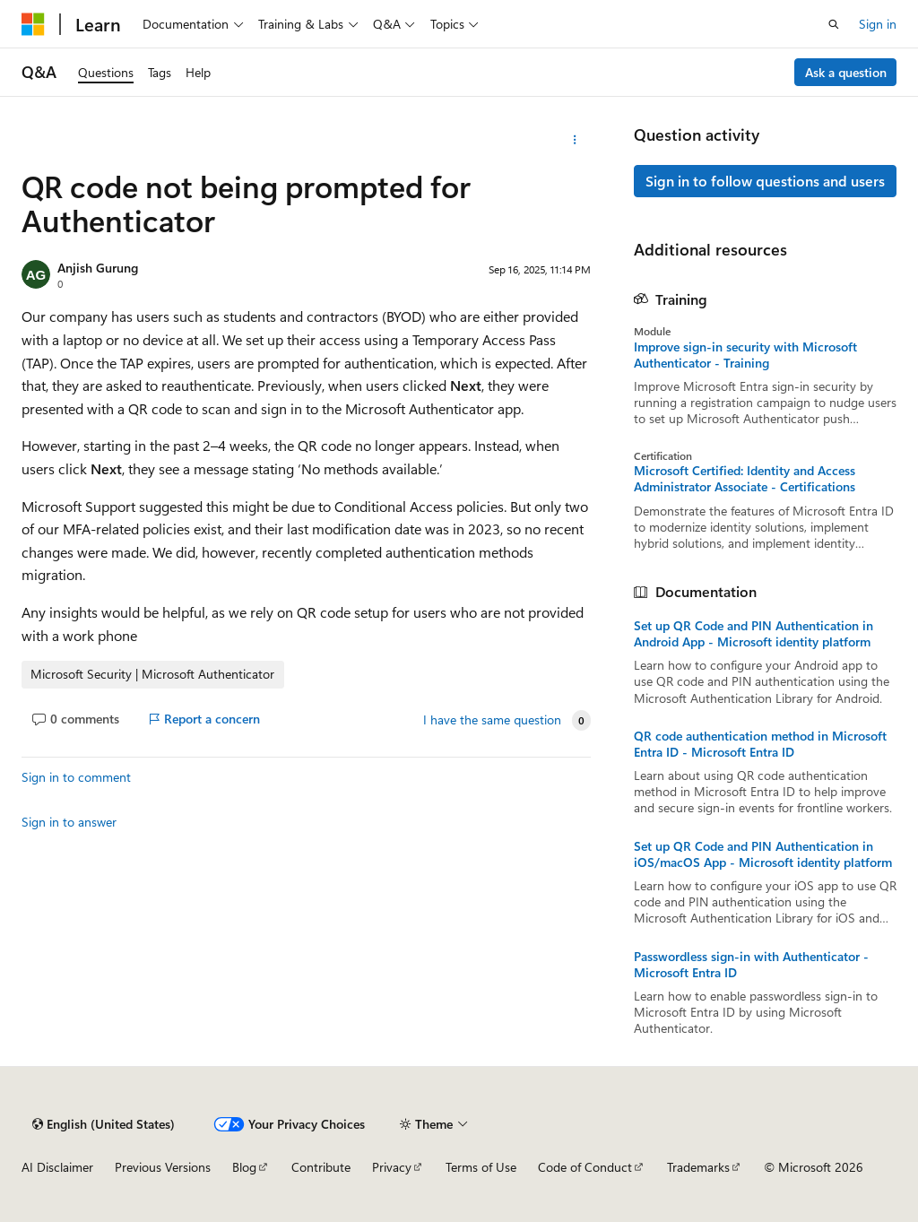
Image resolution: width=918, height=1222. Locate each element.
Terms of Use (481, 1166)
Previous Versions (163, 1166)
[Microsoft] (33, 24)
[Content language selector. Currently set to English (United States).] (104, 1124)
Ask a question (846, 72)
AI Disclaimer (57, 1166)
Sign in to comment (76, 776)
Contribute (321, 1166)
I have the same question (492, 720)
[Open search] (834, 24)
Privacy (391, 1166)
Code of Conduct (585, 1166)
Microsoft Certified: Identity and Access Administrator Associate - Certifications (744, 479)
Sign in (877, 23)
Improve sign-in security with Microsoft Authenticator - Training (745, 355)
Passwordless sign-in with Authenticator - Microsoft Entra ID (751, 965)
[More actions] (574, 140)
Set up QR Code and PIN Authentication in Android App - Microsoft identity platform (753, 634)
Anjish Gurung (97, 267)
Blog (244, 1166)
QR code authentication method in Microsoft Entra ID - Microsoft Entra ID (760, 744)
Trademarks (698, 1166)
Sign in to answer (69, 821)
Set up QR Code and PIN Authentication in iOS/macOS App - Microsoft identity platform (763, 854)
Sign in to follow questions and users (765, 180)
